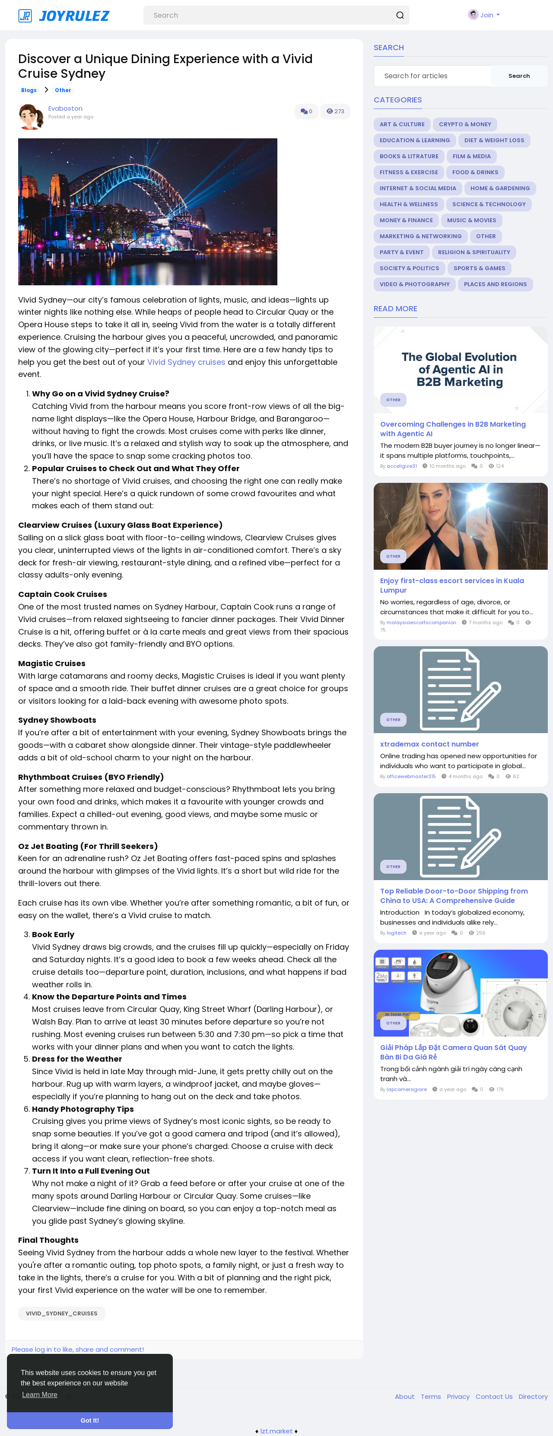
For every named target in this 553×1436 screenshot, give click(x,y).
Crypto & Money (465, 124)
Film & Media (472, 156)
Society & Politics (409, 268)
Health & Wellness (409, 204)
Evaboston (65, 108)
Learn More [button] (39, 1394)
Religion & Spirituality (474, 252)
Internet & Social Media (418, 188)
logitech (397, 932)
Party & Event (402, 252)
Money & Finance (406, 220)
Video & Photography (415, 284)
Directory (533, 1396)
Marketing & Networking (421, 236)
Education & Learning (415, 140)
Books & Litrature (409, 156)
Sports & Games (479, 268)
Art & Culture (402, 124)
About (405, 1396)
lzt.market (277, 1431)
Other (63, 90)
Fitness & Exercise (409, 172)
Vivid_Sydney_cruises (62, 1313)
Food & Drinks (475, 172)
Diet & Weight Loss (494, 140)
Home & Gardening (500, 188)
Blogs (29, 90)
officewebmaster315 (411, 776)
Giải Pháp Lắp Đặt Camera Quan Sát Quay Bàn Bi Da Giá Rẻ (453, 1052)
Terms (432, 1396)
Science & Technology (489, 204)
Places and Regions (495, 284)
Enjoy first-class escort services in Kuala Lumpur (452, 585)
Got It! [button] (90, 1420)
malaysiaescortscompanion (421, 622)
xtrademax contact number (429, 744)
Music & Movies (471, 220)
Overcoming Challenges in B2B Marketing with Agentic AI (453, 429)
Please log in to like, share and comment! (78, 1349)
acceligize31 (402, 466)
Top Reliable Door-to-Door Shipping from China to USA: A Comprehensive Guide (454, 896)
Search (519, 76)
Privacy (459, 1396)
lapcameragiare (407, 1089)
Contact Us (495, 1396)
